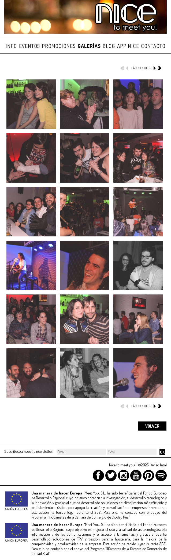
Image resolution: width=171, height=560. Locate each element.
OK (162, 452)
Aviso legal (159, 464)
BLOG (109, 46)
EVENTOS (29, 46)
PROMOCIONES (59, 46)
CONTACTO (153, 46)
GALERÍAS (89, 46)
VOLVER (152, 426)
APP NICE (128, 46)
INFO (11, 46)
